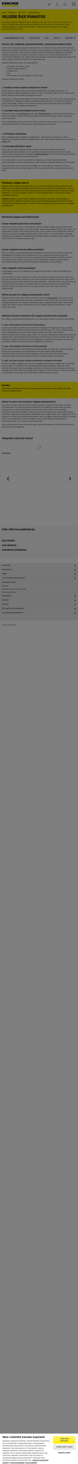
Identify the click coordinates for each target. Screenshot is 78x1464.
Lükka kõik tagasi (64, 1447)
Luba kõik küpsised (64, 1440)
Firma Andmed (31, 1463)
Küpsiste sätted (64, 1452)
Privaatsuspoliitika (17, 1463)
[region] (39, 1449)
